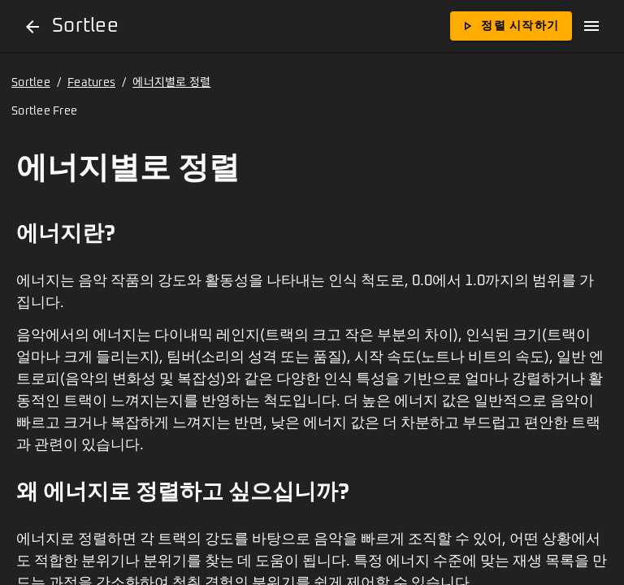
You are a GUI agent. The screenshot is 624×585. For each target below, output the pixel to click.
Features (91, 83)
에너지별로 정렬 (171, 83)
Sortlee (30, 83)
